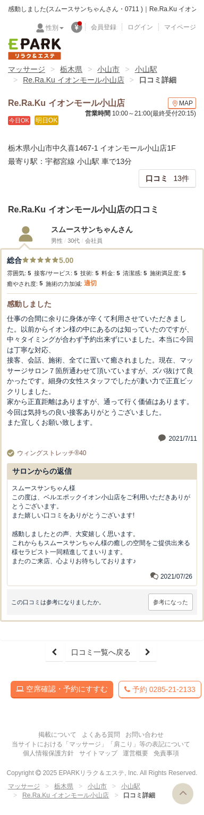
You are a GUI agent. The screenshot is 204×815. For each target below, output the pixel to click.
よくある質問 (101, 734)
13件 (167, 178)
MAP (182, 104)
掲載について (57, 734)
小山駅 (146, 69)
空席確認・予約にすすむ (62, 689)
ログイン (140, 27)
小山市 (108, 69)
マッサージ (26, 69)
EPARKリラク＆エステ (34, 49)
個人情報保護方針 (48, 753)
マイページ (180, 27)
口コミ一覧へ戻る (101, 652)
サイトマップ (98, 753)
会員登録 (103, 27)
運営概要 (135, 753)
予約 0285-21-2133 (160, 689)
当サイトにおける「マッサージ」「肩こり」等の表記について (101, 744)
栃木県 (71, 69)
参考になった (170, 602)
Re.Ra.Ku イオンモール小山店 (73, 80)
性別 (55, 27)
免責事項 (166, 753)
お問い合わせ (144, 734)
